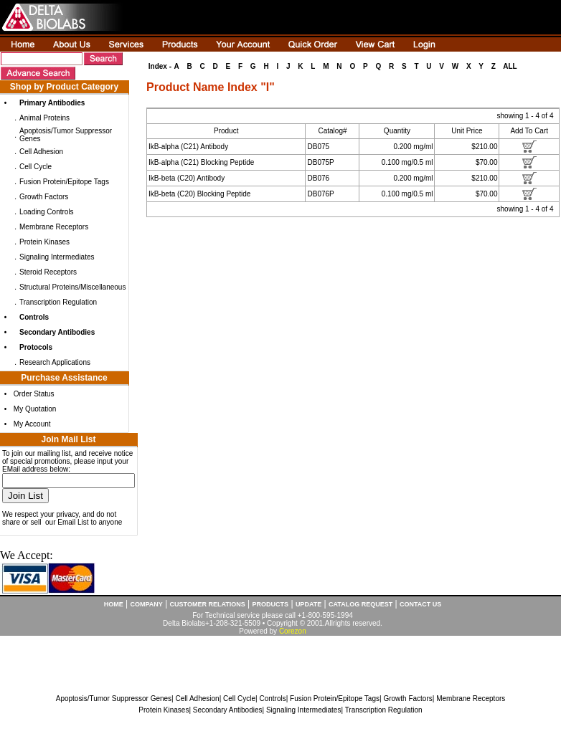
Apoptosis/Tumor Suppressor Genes (113, 698)
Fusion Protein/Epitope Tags (64, 182)
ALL (510, 66)
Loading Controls (46, 212)
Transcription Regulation (58, 302)
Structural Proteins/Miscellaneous (72, 287)
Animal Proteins (44, 118)
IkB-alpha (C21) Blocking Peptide (201, 162)
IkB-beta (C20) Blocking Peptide (199, 194)
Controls (272, 698)
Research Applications (54, 362)
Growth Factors (43, 197)
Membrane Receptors (53, 227)
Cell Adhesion (41, 152)
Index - (159, 66)
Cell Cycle (35, 167)
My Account (32, 424)
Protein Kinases (44, 242)
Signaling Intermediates (57, 257)
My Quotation (35, 409)
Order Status (34, 394)
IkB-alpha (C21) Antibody (188, 147)
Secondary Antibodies (228, 710)
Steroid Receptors (48, 272)
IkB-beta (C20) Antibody (186, 178)
